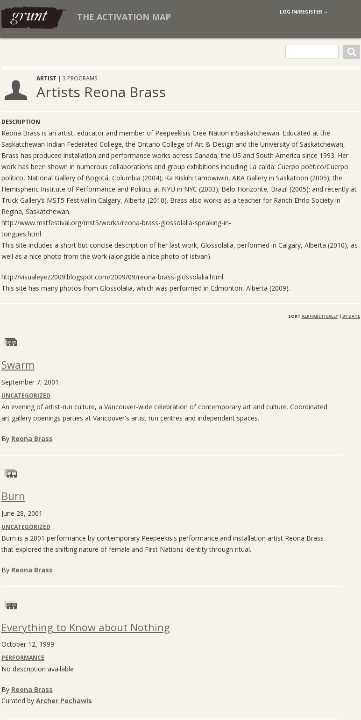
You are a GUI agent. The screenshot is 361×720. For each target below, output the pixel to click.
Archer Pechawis (64, 700)
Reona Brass (32, 438)
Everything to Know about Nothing (85, 627)
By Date (351, 316)
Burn (13, 496)
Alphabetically (320, 316)
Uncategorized (25, 395)
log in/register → (304, 11)
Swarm (18, 364)
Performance (22, 658)
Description (20, 122)
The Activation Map (124, 16)
